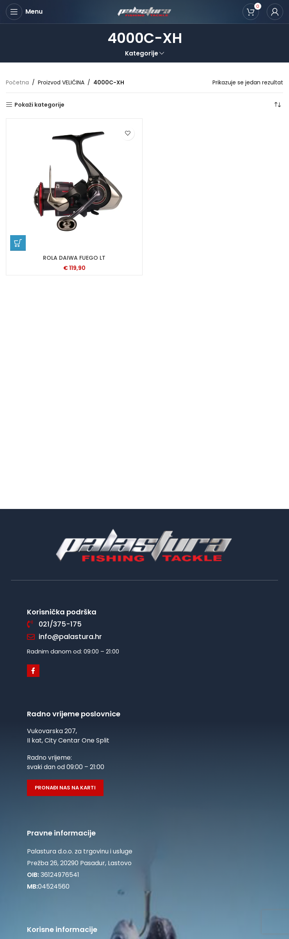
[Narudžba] (277, 105)
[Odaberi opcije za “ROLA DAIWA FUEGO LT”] (18, 243)
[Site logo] (144, 11)
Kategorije (141, 53)
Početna (17, 82)
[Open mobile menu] (24, 12)
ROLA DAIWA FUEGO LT (74, 258)
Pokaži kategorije (39, 105)
